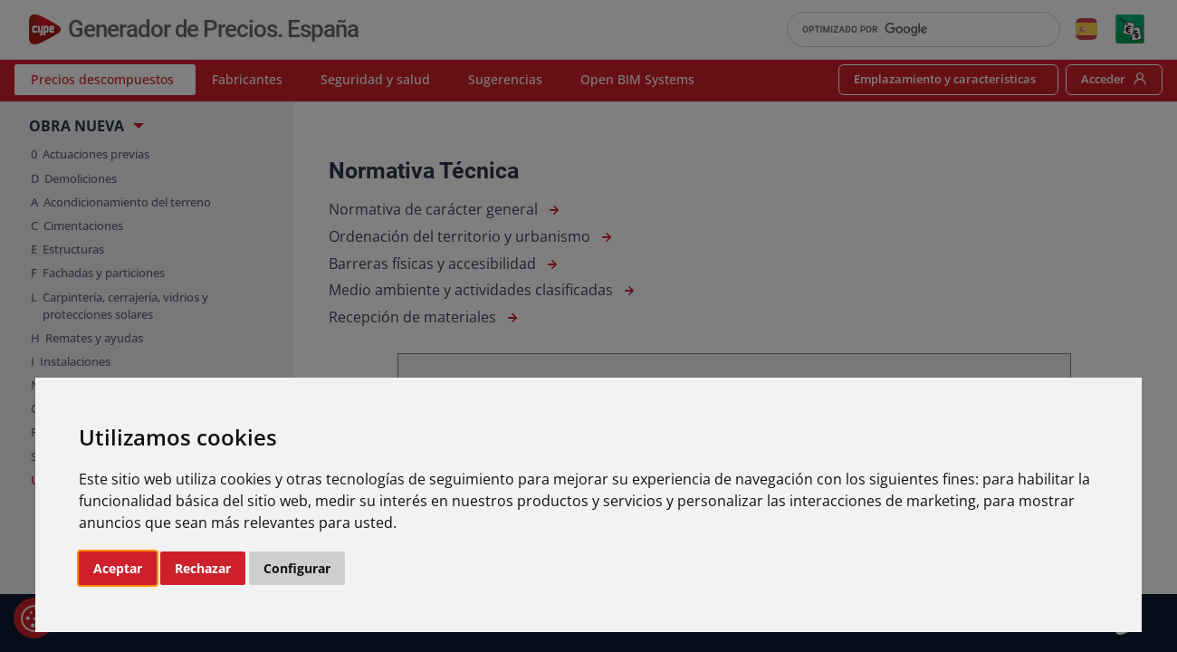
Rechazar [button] (203, 568)
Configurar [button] (296, 568)
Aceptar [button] (117, 568)
